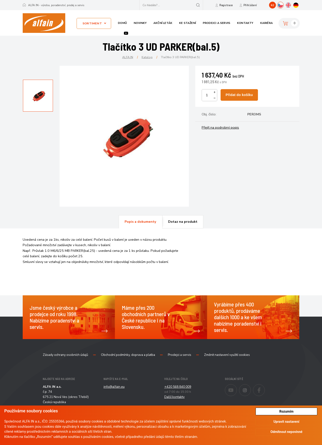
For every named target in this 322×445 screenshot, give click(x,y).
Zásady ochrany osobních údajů (65, 355)
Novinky (140, 23)
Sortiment (92, 23)
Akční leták (162, 23)
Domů (122, 23)
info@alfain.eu (114, 386)
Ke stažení (187, 23)
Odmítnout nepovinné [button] (286, 432)
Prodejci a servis (216, 23)
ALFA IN (127, 57)
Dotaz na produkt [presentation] (182, 221)
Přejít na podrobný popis (220, 127)
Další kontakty (174, 397)
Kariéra (266, 23)
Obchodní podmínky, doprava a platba (128, 355)
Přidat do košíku (239, 95)
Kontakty (245, 23)
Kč (272, 5)
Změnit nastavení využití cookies (227, 355)
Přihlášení (250, 5)
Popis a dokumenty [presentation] (140, 221)
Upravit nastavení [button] (286, 421)
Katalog (147, 57)
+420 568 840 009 (177, 386)
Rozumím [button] (286, 411)
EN (291, 4)
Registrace (226, 5)
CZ (283, 4)
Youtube (126, 33)
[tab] (140, 221)
